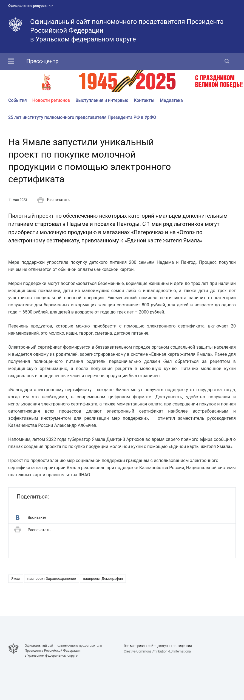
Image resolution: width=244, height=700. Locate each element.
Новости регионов (51, 100)
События (17, 100)
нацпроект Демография (103, 578)
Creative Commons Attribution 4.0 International (158, 651)
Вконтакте (31, 517)
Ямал (15, 578)
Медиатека (171, 100)
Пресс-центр (42, 61)
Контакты (144, 100)
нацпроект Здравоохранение (51, 578)
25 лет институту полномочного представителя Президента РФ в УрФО (82, 117)
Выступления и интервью (101, 100)
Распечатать (53, 200)
